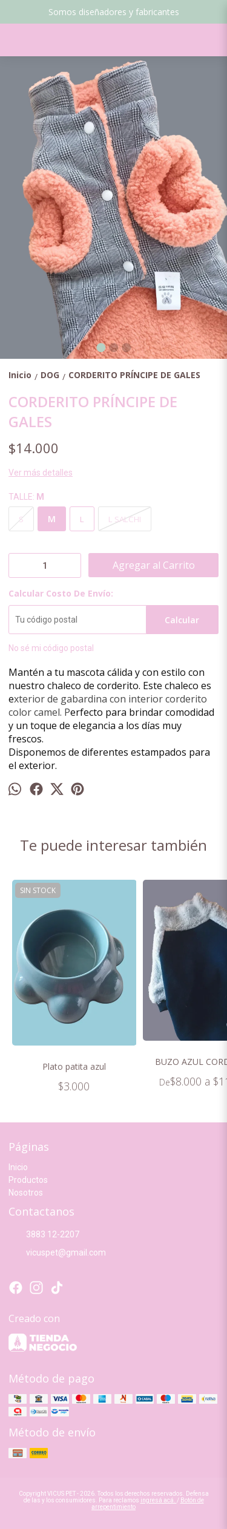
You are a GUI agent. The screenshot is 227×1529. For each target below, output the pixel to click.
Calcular (182, 620)
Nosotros (25, 1192)
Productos (28, 1180)
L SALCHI (124, 519)
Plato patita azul (74, 1066)
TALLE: (26, 497)
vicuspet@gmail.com (57, 1253)
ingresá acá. (158, 1500)
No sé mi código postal (51, 648)
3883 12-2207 (43, 1235)
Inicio (18, 1167)
